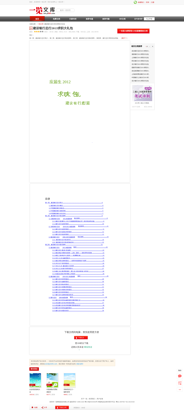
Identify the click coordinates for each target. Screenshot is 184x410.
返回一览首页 (65, 10)
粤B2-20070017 (120, 402)
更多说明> (79, 364)
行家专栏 (73, 19)
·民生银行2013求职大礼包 (140, 61)
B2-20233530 (130, 402)
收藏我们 (141, 2)
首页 (37, 19)
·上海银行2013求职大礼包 (140, 57)
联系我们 (92, 399)
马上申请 (149, 19)
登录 (147, 2)
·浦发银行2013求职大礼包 (140, 54)
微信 (135, 2)
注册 (152, 2)
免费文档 (56, 19)
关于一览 (84, 399)
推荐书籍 (106, 19)
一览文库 (40, 24)
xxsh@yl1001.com (51, 364)
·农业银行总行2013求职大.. (140, 51)
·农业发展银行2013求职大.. (140, 71)
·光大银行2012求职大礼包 (140, 81)
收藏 (35, 407)
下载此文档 (81, 338)
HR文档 (122, 19)
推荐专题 (89, 19)
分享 (45, 407)
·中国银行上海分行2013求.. (140, 77)
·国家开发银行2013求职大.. (140, 67)
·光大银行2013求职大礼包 (140, 64)
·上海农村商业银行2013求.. (140, 74)
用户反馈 (100, 399)
